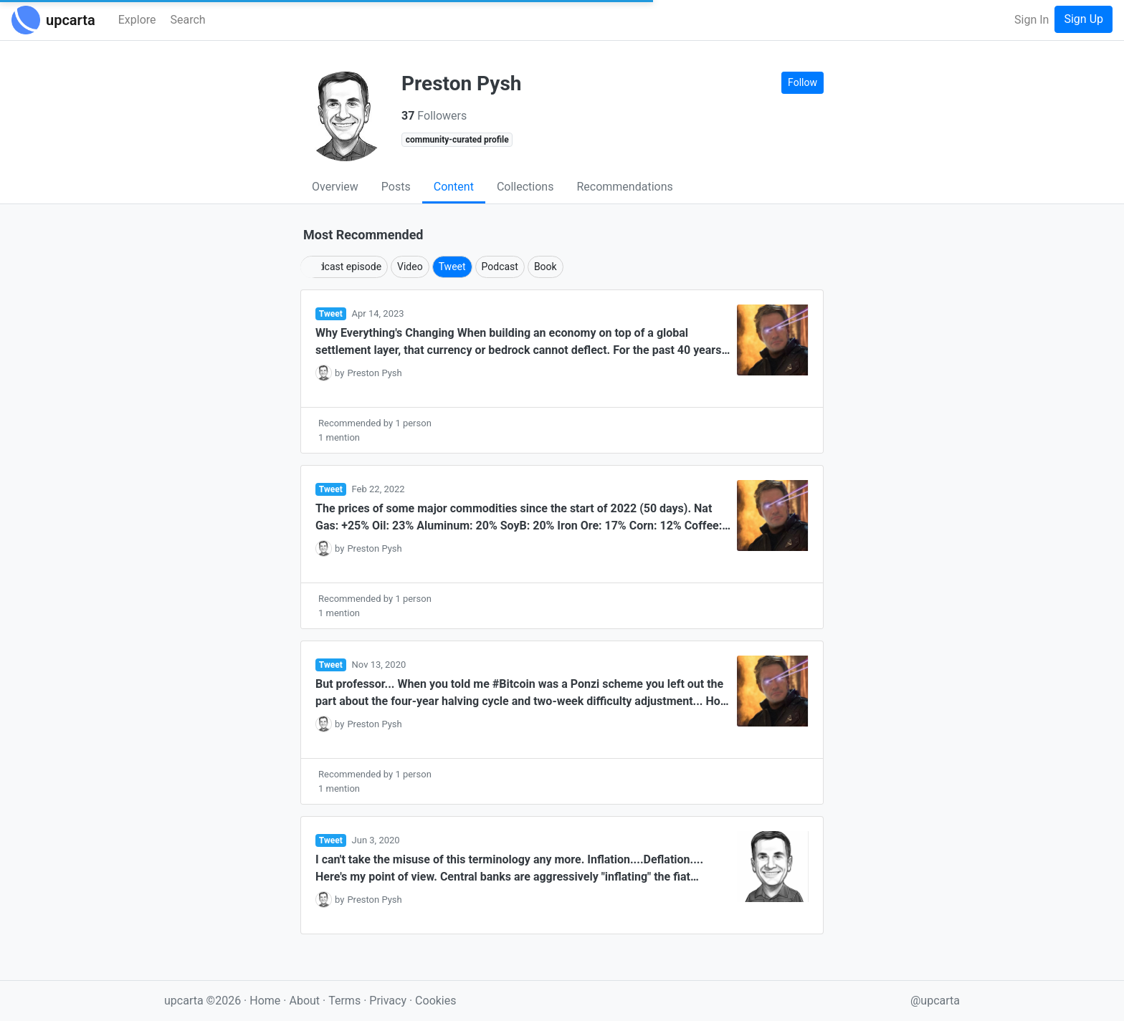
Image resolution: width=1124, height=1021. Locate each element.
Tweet (452, 266)
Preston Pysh (374, 373)
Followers (434, 116)
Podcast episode (344, 266)
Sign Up (1083, 19)
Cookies (435, 1000)
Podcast (500, 266)
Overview (335, 186)
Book (545, 266)
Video (410, 266)
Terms (345, 1000)
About (304, 1000)
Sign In (1031, 20)
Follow (802, 82)
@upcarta (935, 1000)
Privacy (389, 1000)
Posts (396, 186)
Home (264, 1000)
